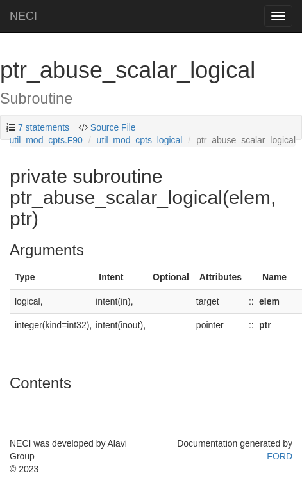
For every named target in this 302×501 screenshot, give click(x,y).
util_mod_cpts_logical (140, 140)
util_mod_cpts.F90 (46, 140)
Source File (113, 127)
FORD (279, 456)
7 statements (43, 127)
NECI (23, 16)
